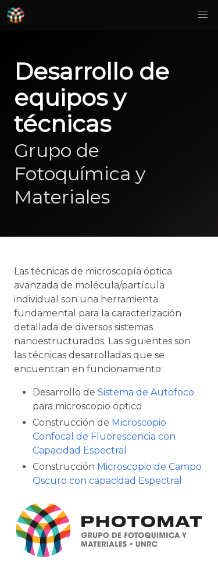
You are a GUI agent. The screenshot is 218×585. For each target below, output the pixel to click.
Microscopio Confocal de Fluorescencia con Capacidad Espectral (104, 436)
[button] (203, 15)
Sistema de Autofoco (146, 392)
